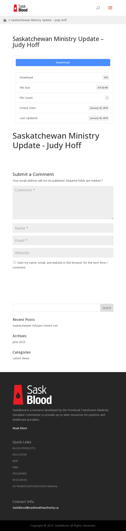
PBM (15, 467)
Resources (20, 480)
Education (20, 454)
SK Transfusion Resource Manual (35, 486)
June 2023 (19, 342)
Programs (20, 473)
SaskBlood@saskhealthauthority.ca (36, 507)
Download (63, 62)
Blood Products (24, 448)
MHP (15, 461)
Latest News (21, 358)
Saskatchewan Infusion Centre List (35, 325)
